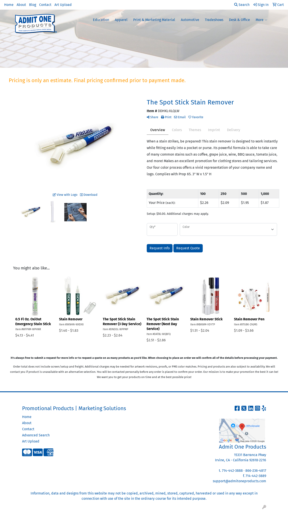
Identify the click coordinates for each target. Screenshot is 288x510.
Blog (32, 5)
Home (9, 5)
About (21, 5)
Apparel (121, 20)
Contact (45, 5)
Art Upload (63, 5)
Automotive (190, 20)
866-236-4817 (255, 470)
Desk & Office (239, 20)
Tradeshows (214, 20)
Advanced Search (36, 435)
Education (101, 20)
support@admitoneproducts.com (239, 481)
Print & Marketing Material (154, 20)
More (261, 20)
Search (242, 5)
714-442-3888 (232, 470)
